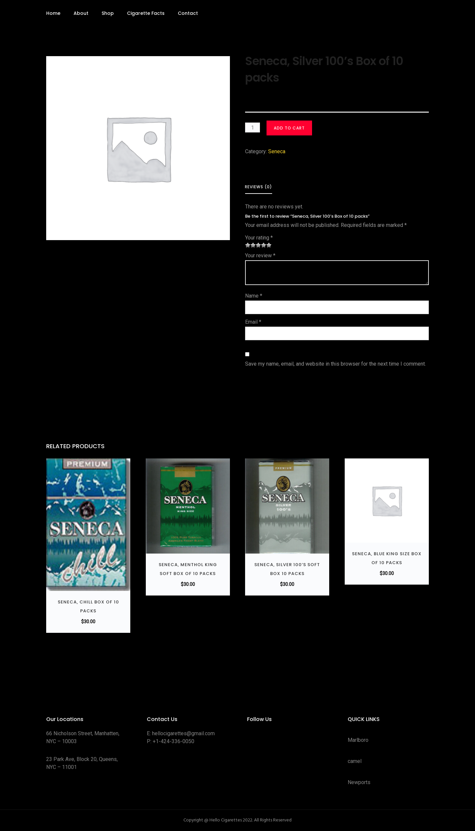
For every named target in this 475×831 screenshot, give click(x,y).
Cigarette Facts (146, 13)
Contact (188, 13)
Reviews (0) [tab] (258, 187)
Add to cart (289, 128)
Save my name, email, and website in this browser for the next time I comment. (335, 364)
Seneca (276, 151)
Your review (260, 255)
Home (53, 13)
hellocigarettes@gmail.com (183, 733)
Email (253, 322)
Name (253, 296)
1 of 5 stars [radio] (247, 245)
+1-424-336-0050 (173, 741)
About (81, 13)
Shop (108, 13)
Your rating (259, 238)
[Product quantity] (252, 127)
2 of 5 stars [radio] (250, 245)
